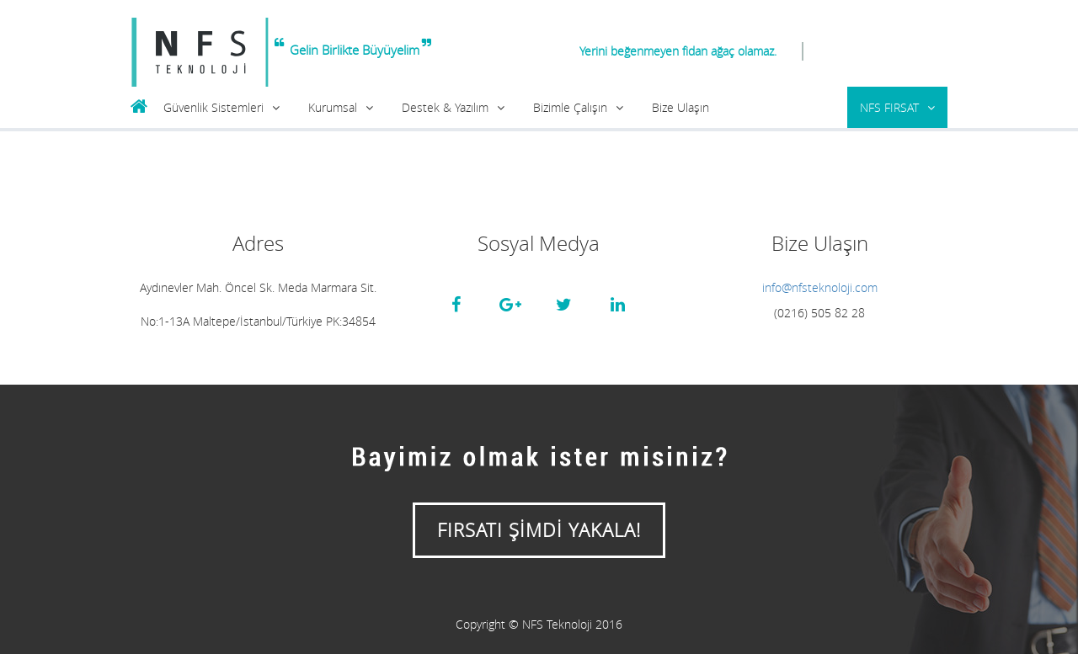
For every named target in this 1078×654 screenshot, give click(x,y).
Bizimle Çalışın (570, 107)
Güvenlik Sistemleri (213, 107)
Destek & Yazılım (445, 107)
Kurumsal (332, 107)
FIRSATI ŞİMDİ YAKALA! (539, 530)
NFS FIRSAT (889, 107)
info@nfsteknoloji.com (820, 287)
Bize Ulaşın (680, 107)
